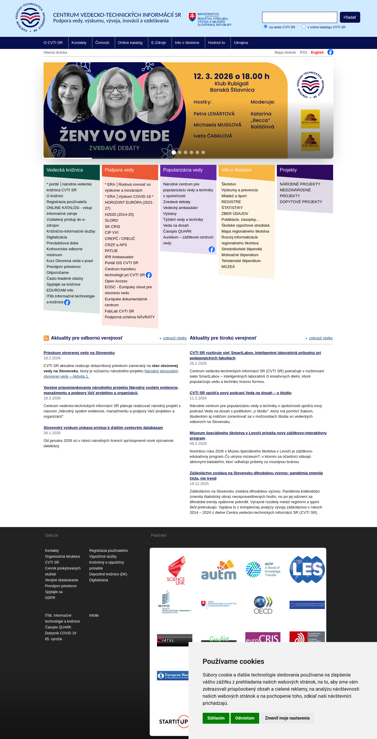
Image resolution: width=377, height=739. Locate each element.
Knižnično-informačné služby (71, 231)
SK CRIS (112, 226)
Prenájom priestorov (64, 266)
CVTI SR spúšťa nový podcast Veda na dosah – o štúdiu (241, 393)
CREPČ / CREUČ (120, 238)
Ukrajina (241, 42)
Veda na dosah (176, 225)
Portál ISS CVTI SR (121, 263)
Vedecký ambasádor (180, 207)
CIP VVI (111, 232)
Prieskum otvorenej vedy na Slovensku (79, 352)
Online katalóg (130, 42)
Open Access (116, 281)
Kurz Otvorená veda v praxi (70, 261)
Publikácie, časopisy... (240, 219)
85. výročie (53, 639)
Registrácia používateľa (67, 202)
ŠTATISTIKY (232, 207)
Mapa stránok (285, 52)
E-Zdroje (158, 42)
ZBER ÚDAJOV (234, 213)
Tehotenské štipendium (241, 261)
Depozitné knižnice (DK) (108, 574)
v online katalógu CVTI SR (326, 27)
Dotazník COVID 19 (60, 633)
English (317, 52)
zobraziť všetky (175, 338)
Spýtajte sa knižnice (63, 284)
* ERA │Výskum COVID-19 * (129, 196)
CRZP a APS (116, 244)
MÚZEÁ (228, 266)
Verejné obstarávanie (61, 580)
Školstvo (228, 184)
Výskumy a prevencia (239, 190)
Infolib (94, 615)
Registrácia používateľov (108, 551)
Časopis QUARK (177, 231)
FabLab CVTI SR (119, 311)
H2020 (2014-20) (119, 214)
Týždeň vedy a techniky (183, 219)
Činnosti (102, 42)
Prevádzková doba (62, 243)
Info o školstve (187, 42)
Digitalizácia (57, 237)
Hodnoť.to (216, 42)
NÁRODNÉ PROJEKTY (300, 184)
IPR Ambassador (119, 256)
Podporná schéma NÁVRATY (130, 317)
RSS (303, 52)
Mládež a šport (234, 196)
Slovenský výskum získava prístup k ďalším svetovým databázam (103, 427)
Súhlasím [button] (216, 718)
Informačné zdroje (62, 213)
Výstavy (170, 213)
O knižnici (55, 196)
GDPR (50, 598)
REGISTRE (231, 202)
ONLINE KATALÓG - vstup (69, 207)
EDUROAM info (60, 290)
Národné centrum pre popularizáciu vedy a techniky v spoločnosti (188, 190)
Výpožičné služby (103, 556)
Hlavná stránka (55, 52)
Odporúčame (58, 272)
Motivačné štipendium (240, 255)
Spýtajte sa (53, 592)
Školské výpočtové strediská (245, 225)
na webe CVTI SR (282, 27)
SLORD (111, 220)
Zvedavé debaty (177, 202)
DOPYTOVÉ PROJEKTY (301, 202)
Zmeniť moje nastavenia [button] (287, 718)
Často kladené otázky (65, 278)
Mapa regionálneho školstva (245, 231)
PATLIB (111, 250)
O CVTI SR (53, 42)
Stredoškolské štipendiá (241, 249)
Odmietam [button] (244, 718)
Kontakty (79, 42)
